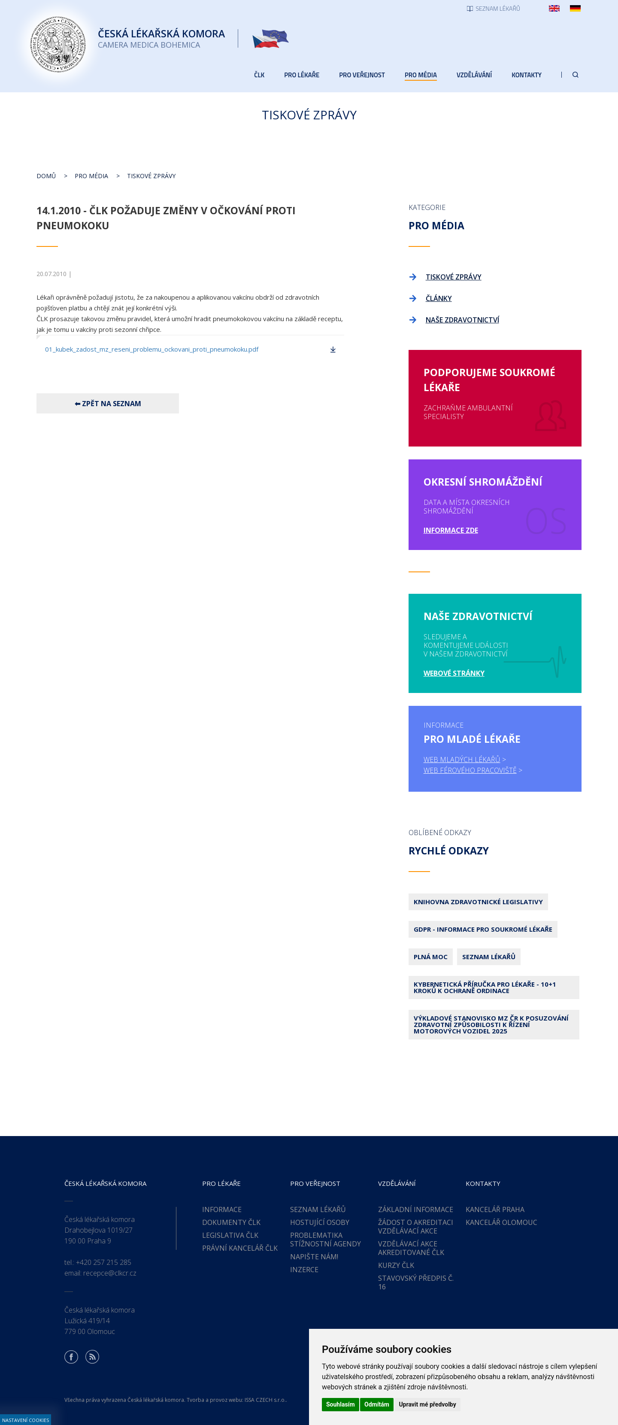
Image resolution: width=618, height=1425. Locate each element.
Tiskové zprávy (151, 176)
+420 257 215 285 (103, 1262)
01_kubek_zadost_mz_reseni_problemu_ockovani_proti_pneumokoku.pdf (151, 349)
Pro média (91, 176)
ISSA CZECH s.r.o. (265, 1400)
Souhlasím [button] (340, 1404)
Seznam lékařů (488, 956)
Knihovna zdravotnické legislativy (478, 901)
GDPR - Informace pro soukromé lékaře (483, 929)
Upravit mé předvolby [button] (427, 1404)
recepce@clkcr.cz (109, 1273)
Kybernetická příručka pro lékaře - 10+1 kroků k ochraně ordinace (485, 987)
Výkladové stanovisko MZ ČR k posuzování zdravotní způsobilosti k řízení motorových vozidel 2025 (491, 1024)
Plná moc (431, 956)
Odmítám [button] (376, 1404)
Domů (46, 176)
